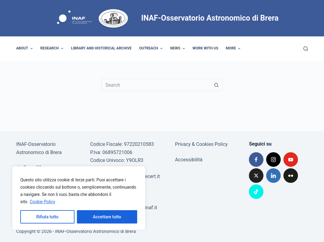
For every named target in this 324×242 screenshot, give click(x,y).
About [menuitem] (25, 48)
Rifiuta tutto (47, 216)
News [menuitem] (178, 48)
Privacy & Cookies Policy (201, 144)
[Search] (305, 48)
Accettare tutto (107, 216)
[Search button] (216, 85)
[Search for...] (155, 85)
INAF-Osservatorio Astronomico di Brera (210, 18)
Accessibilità (189, 160)
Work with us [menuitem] (205, 48)
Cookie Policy (42, 201)
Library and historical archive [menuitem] (101, 48)
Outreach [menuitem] (151, 48)
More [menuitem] (234, 48)
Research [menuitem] (52, 48)
